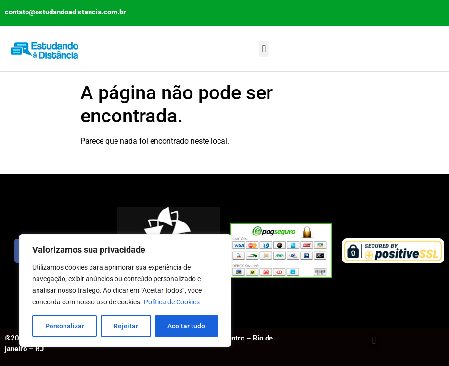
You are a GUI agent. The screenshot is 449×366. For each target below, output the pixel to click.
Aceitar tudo (186, 326)
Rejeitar (126, 326)
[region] (125, 290)
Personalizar (64, 326)
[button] (264, 49)
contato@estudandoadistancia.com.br (65, 12)
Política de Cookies (172, 302)
